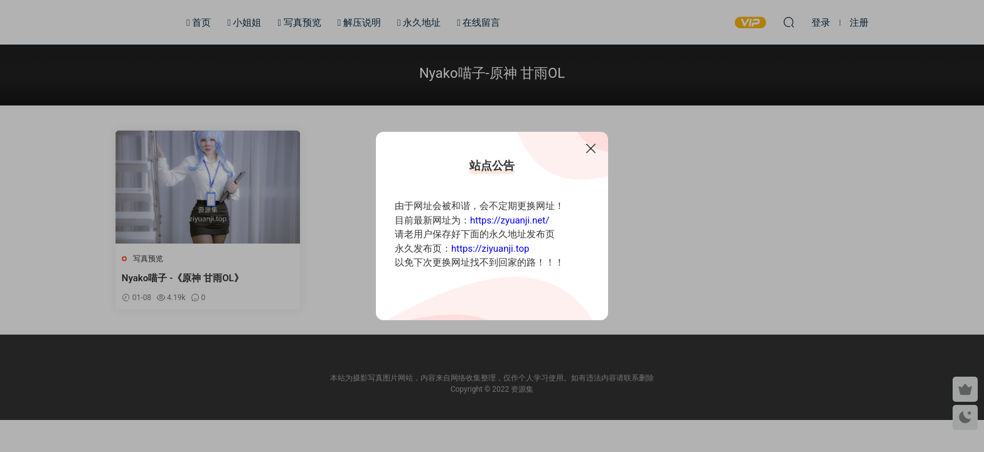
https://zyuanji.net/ (509, 220)
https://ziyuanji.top (490, 248)
